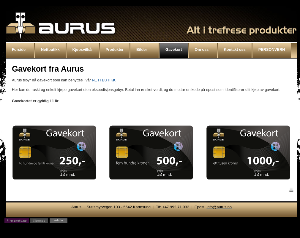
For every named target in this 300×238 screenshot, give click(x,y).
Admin (58, 220)
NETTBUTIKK (104, 80)
